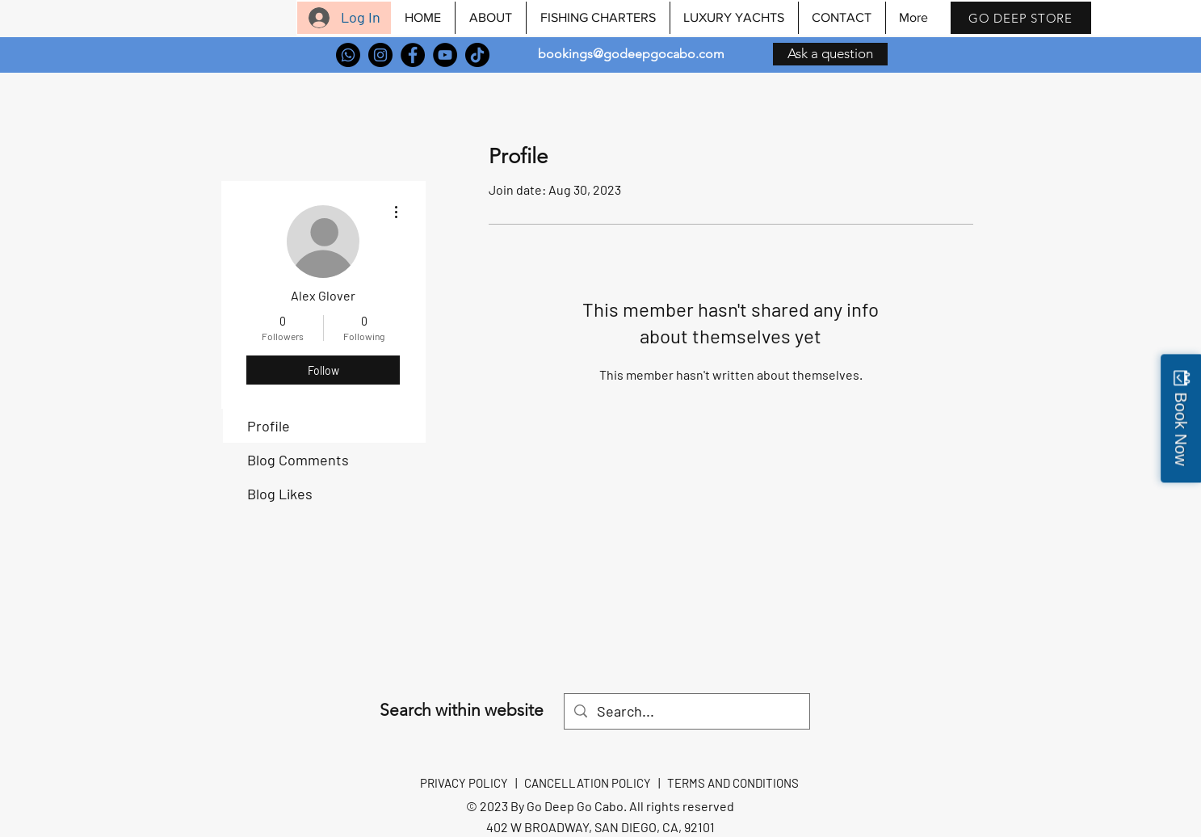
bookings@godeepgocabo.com (631, 53)
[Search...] (686, 711)
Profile (268, 426)
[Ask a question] (830, 54)
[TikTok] (477, 55)
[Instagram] (380, 55)
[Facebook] (413, 55)
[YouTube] (445, 55)
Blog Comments (298, 460)
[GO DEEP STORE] (1021, 18)
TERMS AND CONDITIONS (733, 783)
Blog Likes (280, 494)
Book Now (1181, 428)
